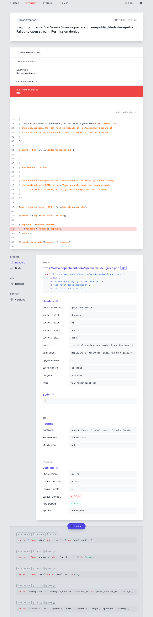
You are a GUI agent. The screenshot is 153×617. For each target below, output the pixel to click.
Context (14, 294)
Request (14, 257)
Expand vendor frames (29, 52)
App (12, 278)
